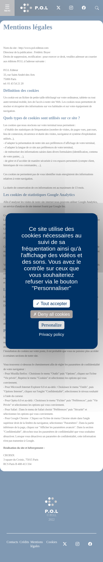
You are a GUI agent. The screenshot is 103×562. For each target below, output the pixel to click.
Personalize (51, 325)
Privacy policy (51, 334)
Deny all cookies (51, 314)
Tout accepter (51, 303)
